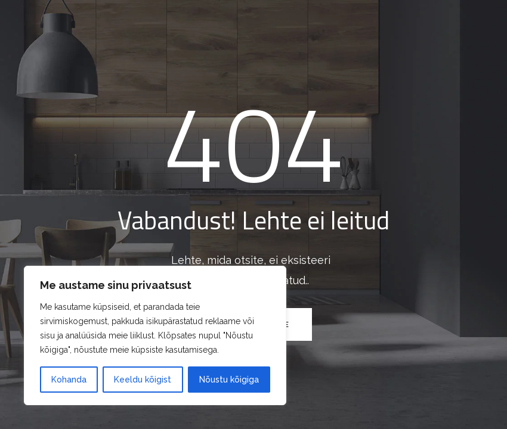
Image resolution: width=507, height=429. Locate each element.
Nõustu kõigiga (229, 379)
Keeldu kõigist (142, 379)
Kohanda (68, 379)
